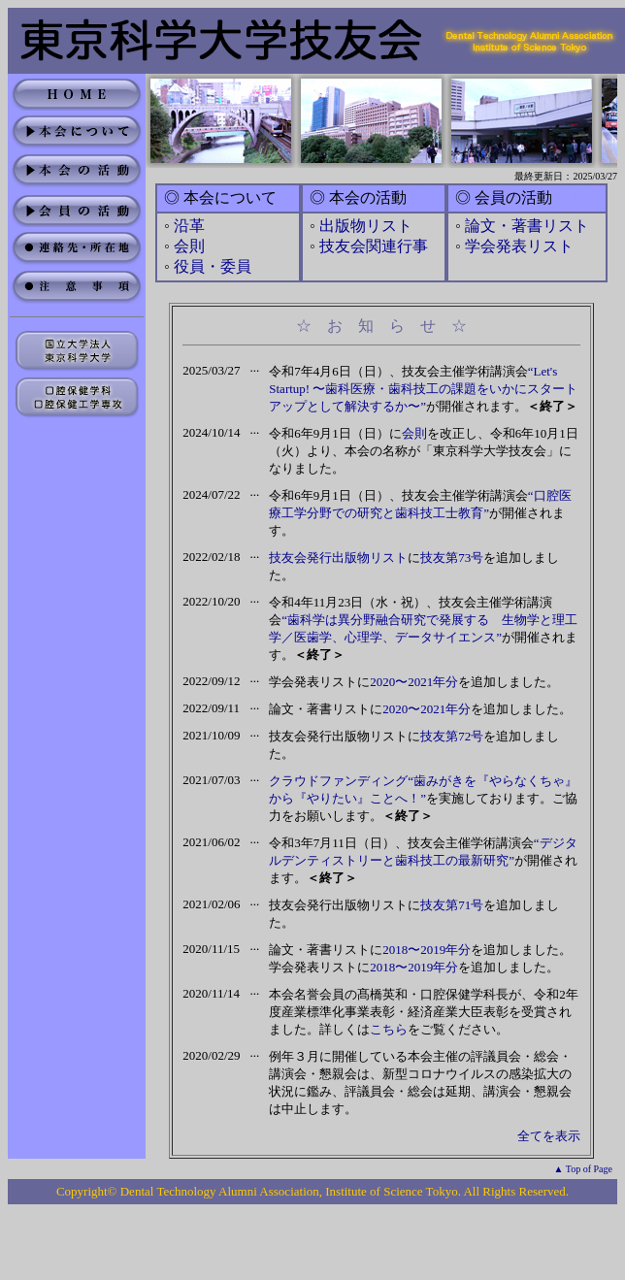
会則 (189, 246)
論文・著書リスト (527, 225)
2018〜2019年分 (426, 949)
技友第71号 (451, 905)
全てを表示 (548, 1136)
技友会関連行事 (373, 246)
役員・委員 (212, 266)
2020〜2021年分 (414, 681)
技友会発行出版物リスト (338, 557)
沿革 (189, 225)
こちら (389, 1029)
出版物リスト (365, 225)
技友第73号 (451, 557)
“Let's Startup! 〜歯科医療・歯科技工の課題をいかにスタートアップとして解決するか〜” (423, 388)
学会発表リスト (519, 246)
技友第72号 (451, 736)
